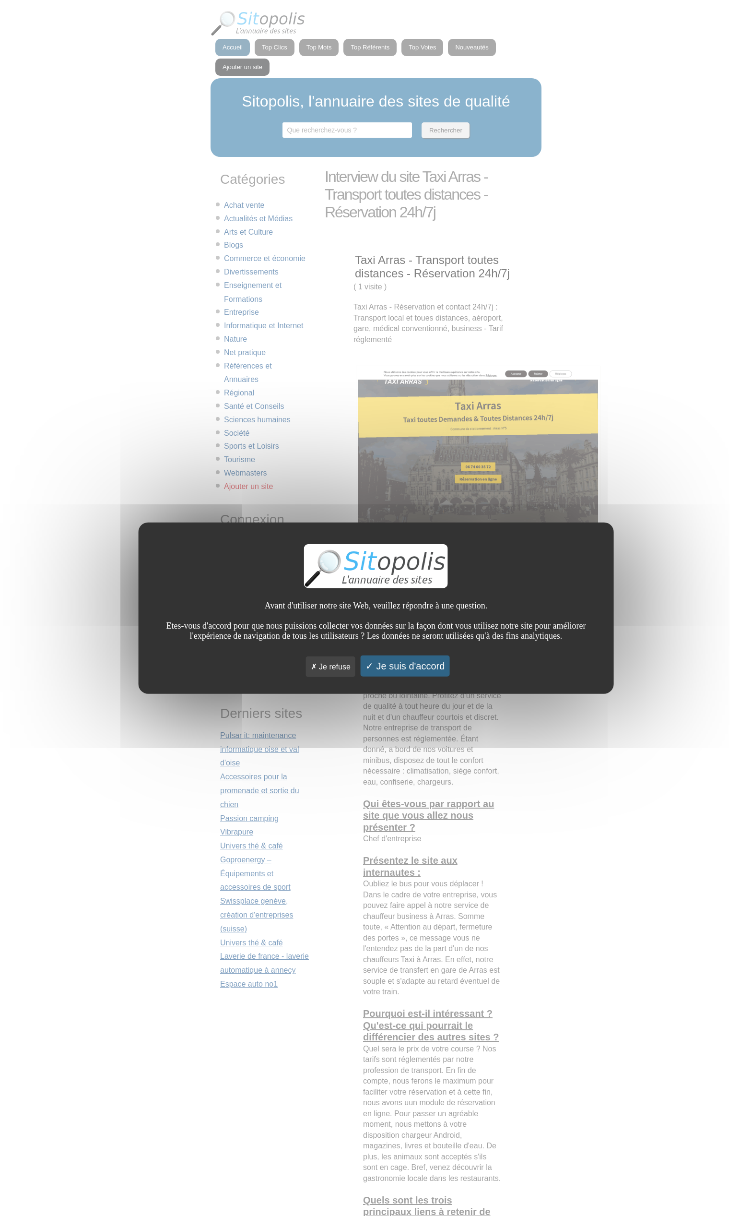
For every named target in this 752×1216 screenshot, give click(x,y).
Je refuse (331, 666)
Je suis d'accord (405, 665)
